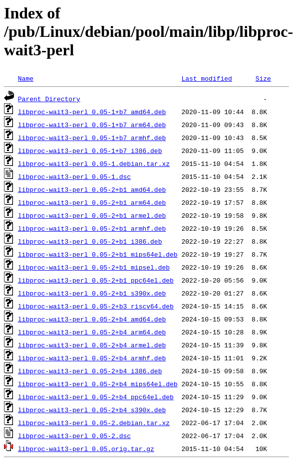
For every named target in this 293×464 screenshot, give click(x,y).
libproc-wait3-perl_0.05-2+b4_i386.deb (90, 370)
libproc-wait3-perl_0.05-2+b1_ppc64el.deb (96, 280)
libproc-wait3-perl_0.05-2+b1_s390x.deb (92, 293)
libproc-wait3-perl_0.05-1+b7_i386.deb (90, 150)
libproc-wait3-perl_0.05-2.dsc (74, 435)
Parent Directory (49, 98)
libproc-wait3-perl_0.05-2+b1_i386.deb (90, 241)
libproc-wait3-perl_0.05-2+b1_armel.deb (92, 215)
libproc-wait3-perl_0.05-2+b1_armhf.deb (92, 228)
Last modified (206, 78)
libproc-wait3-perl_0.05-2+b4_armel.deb (92, 344)
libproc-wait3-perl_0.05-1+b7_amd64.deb (92, 111)
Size (263, 78)
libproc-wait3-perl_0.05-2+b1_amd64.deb (92, 189)
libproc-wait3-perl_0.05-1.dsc (74, 176)
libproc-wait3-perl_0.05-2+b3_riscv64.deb (96, 306)
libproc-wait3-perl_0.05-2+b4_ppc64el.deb (96, 396)
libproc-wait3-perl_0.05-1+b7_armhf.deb (92, 137)
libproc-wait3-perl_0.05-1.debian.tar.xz (94, 163)
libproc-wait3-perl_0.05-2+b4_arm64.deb (92, 331)
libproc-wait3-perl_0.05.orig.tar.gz (86, 448)
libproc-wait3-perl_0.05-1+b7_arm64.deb (92, 124)
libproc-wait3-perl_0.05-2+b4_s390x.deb (92, 409)
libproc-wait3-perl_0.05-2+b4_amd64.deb (92, 318)
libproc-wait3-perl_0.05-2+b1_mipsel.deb (94, 267)
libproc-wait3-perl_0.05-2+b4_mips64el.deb (98, 383)
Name (25, 78)
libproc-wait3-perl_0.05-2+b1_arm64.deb (92, 202)
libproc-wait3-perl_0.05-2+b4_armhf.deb (92, 357)
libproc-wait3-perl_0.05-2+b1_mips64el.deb (98, 254)
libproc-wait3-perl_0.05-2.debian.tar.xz (94, 422)
